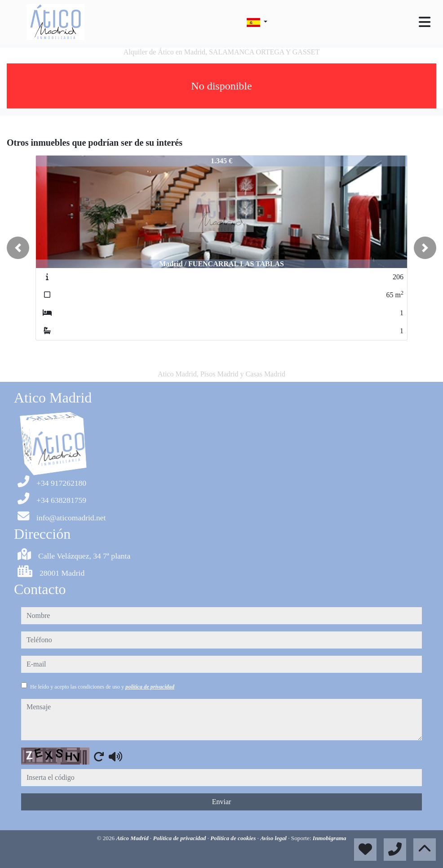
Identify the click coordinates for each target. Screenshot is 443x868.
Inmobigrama (329, 838)
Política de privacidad (180, 838)
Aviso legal (274, 838)
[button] (18, 248)
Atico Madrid (133, 838)
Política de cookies (233, 838)
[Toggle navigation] (424, 22)
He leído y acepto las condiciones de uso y (102, 687)
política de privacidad (149, 687)
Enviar (221, 801)
